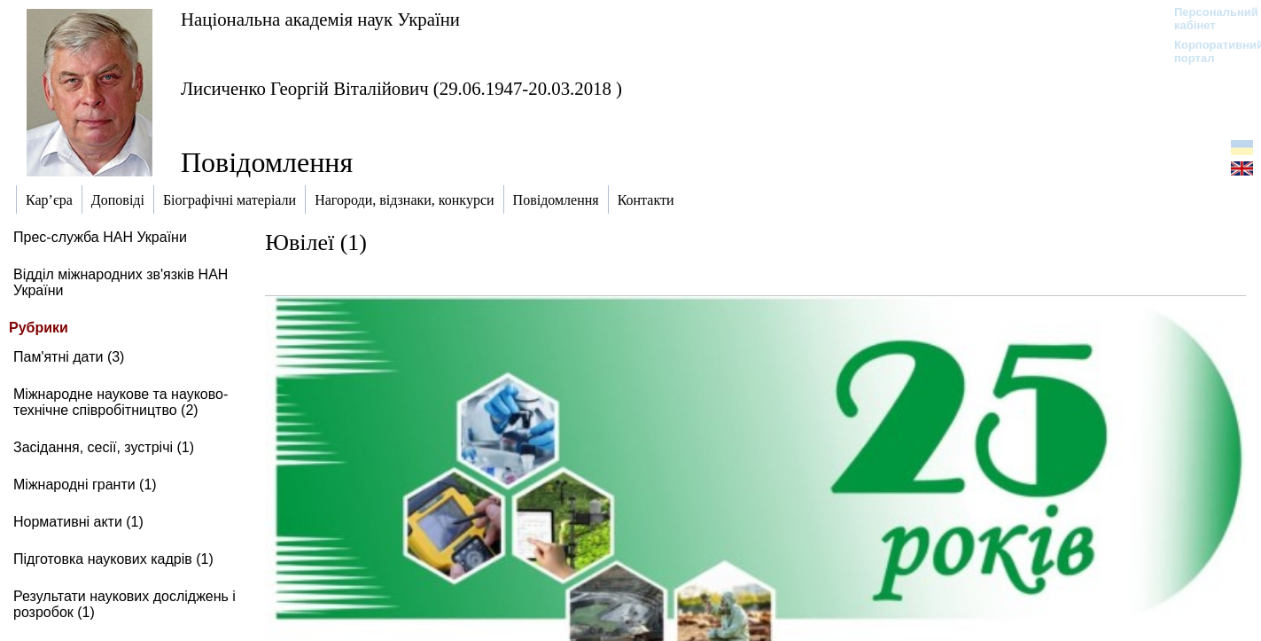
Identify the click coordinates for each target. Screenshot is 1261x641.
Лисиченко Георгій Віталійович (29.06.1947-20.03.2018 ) (401, 88)
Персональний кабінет (1207, 18)
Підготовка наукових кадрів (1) (113, 559)
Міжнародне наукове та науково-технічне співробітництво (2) (120, 402)
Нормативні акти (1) (78, 521)
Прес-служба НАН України (100, 237)
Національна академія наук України (320, 19)
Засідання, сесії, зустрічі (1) (103, 447)
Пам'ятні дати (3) (68, 356)
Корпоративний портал (1207, 51)
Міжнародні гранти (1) (85, 484)
